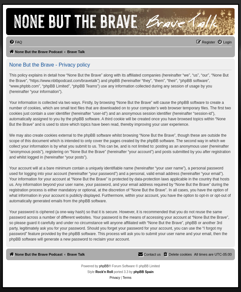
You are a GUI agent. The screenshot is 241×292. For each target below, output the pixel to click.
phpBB (104, 266)
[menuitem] (15, 42)
